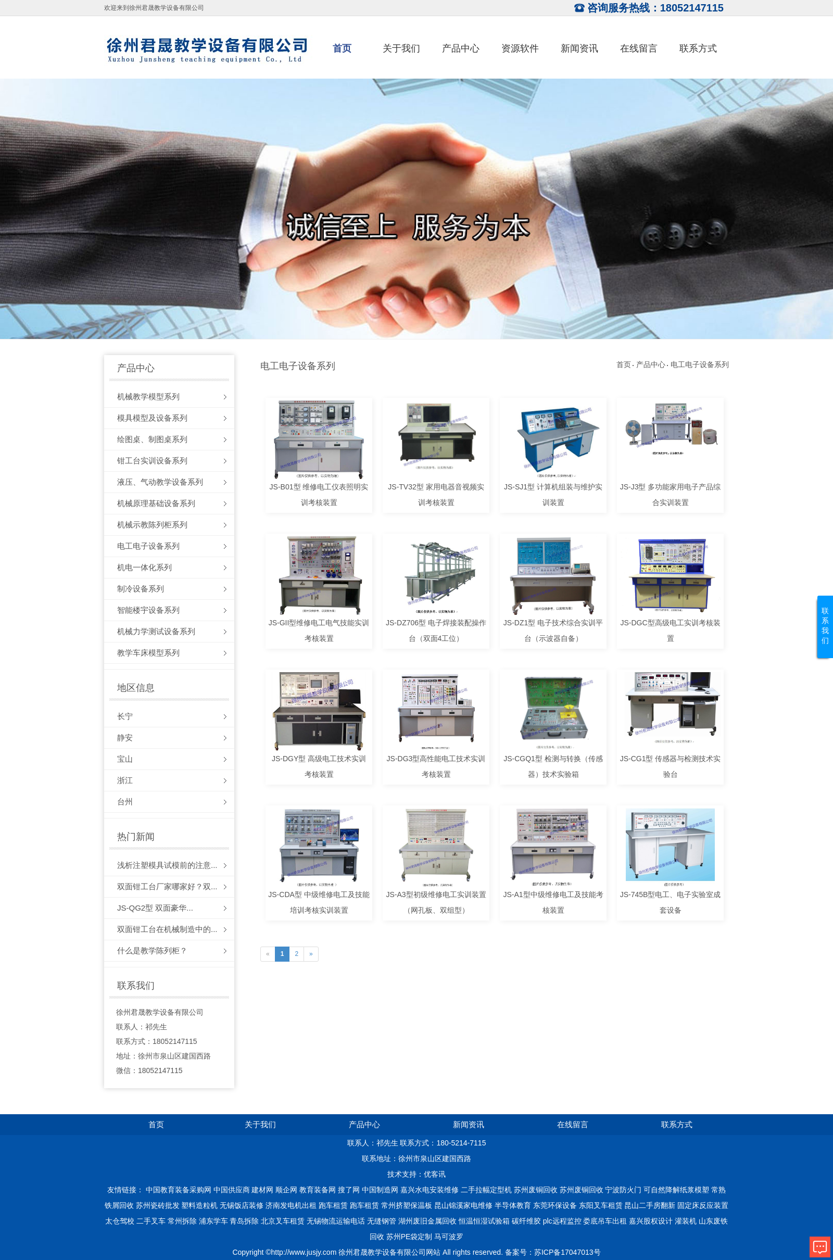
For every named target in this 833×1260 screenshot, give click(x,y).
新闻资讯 (579, 48)
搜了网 (349, 1190)
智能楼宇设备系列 (148, 610)
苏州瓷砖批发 (158, 1205)
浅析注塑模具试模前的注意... (167, 865)
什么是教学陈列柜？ (152, 950)
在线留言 (639, 48)
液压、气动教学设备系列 (160, 481)
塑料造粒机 (199, 1205)
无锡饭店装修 (241, 1205)
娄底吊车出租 (605, 1221)
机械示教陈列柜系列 (152, 524)
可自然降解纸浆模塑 (676, 1190)
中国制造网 (380, 1190)
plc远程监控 (562, 1221)
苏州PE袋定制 (409, 1236)
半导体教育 (513, 1205)
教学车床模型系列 (148, 652)
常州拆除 (182, 1221)
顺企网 (286, 1190)
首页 (342, 48)
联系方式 (698, 48)
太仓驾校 (119, 1221)
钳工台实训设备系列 (152, 460)
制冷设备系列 (140, 588)
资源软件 (520, 48)
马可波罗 (448, 1236)
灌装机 (686, 1221)
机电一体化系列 (144, 567)
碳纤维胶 (526, 1221)
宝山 (125, 758)
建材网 (262, 1190)
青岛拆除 (244, 1221)
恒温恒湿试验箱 (484, 1221)
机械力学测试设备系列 (156, 631)
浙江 (125, 780)
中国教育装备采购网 (178, 1190)
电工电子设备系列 (148, 545)
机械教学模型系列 (148, 396)
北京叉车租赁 (283, 1221)
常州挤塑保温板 (406, 1205)
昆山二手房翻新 (649, 1205)
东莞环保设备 (555, 1205)
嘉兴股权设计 (651, 1221)
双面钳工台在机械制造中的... (167, 929)
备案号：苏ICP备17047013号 (553, 1252)
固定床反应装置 (702, 1205)
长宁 (125, 716)
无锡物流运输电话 (336, 1221)
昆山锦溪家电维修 (463, 1205)
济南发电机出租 (291, 1205)
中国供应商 (231, 1190)
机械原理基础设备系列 (156, 503)
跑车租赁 (333, 1205)
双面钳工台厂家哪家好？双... (167, 886)
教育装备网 (317, 1190)
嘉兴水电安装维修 (429, 1190)
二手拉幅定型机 (486, 1190)
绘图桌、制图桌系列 (152, 439)
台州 (125, 801)
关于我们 (401, 48)
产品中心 (460, 48)
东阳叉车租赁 (601, 1205)
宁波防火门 (623, 1190)
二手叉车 (151, 1221)
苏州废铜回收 (536, 1190)
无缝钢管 (381, 1221)
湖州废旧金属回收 (427, 1221)
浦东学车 (213, 1221)
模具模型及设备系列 (152, 417)
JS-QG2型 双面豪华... (155, 907)
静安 (125, 737)
